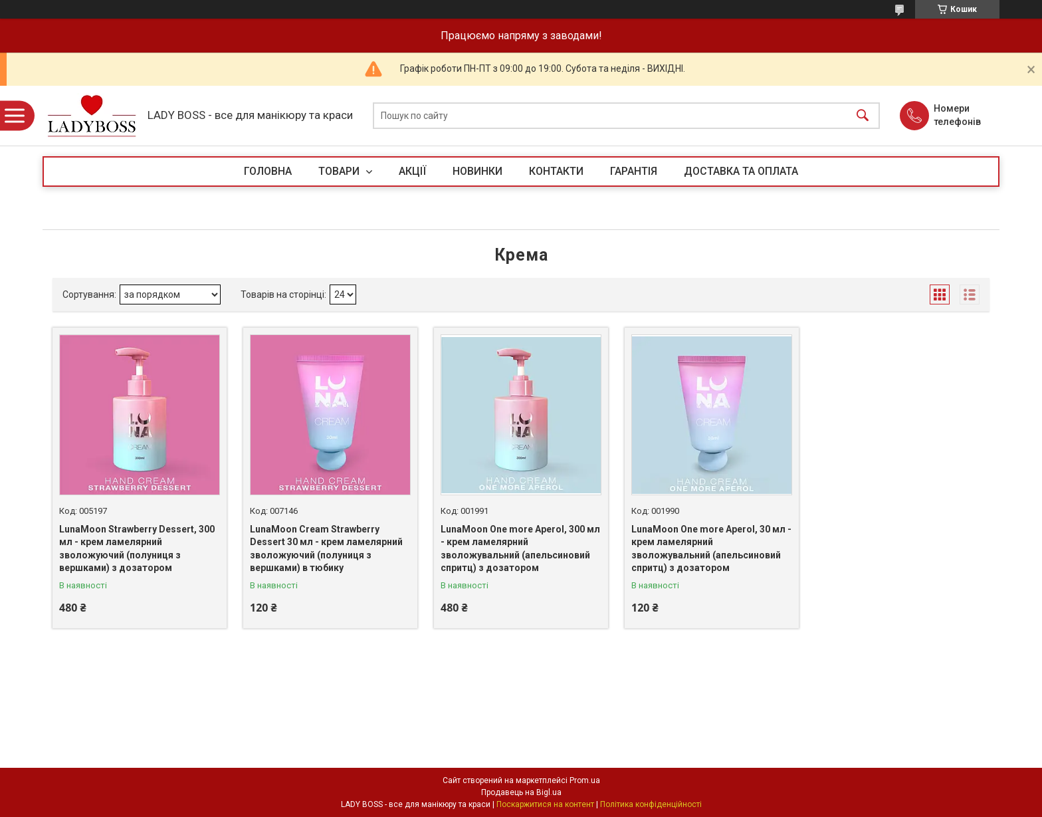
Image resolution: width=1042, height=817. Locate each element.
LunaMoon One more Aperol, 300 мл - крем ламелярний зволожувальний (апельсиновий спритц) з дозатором (520, 549)
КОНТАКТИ (556, 171)
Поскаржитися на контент (545, 804)
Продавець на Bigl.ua (521, 792)
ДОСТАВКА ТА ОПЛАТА (741, 171)
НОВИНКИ (477, 171)
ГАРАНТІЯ (633, 171)
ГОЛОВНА (268, 171)
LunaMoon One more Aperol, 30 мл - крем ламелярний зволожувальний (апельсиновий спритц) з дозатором (711, 549)
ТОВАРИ (340, 171)
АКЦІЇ (412, 171)
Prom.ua (585, 780)
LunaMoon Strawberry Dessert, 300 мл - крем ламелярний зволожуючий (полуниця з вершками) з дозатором (137, 549)
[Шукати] (863, 116)
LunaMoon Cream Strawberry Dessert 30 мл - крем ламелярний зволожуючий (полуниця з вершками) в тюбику (326, 549)
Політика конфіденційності (651, 804)
